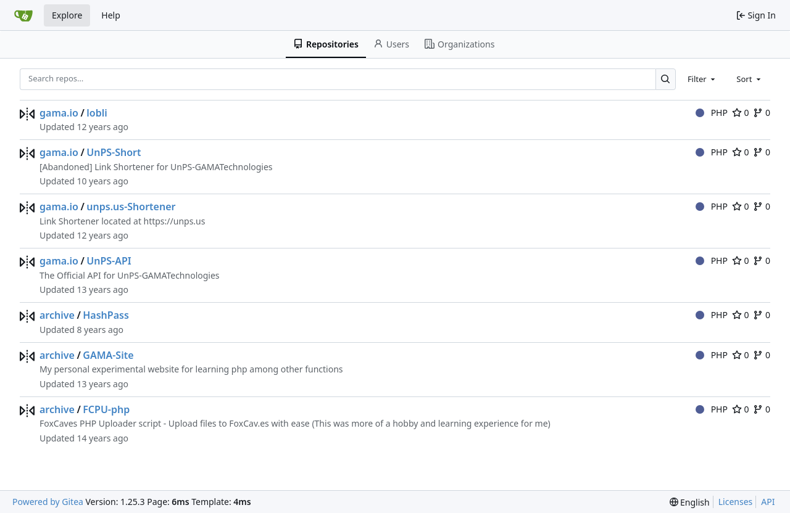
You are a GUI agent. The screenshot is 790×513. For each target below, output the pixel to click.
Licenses (735, 501)
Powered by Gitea (47, 501)
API (768, 501)
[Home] (23, 15)
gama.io (59, 113)
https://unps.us (175, 221)
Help (110, 15)
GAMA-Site (108, 355)
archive (57, 315)
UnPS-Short (113, 152)
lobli (96, 113)
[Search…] (665, 79)
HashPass (106, 315)
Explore (67, 15)
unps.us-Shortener (130, 206)
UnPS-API (108, 261)
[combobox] (702, 79)
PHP (712, 112)
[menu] (690, 502)
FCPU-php (106, 409)
